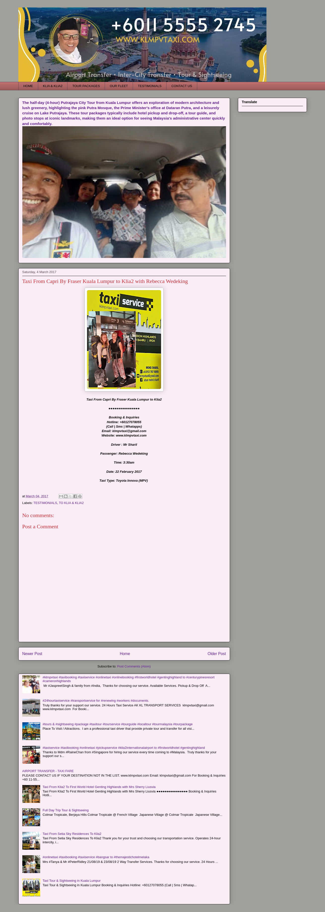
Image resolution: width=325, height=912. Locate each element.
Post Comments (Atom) (134, 666)
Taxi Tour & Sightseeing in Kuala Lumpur (72, 880)
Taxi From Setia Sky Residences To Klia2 (72, 834)
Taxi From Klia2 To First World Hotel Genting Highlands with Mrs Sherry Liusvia (99, 787)
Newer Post (32, 654)
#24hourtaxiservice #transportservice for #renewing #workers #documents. (96, 700)
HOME (28, 86)
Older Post (217, 654)
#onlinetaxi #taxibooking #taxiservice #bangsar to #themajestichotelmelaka (96, 857)
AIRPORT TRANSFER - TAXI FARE (48, 771)
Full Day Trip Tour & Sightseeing (66, 810)
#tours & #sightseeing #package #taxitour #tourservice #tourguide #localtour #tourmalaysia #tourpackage (118, 724)
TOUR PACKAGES (86, 86)
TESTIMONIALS (150, 86)
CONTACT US (181, 86)
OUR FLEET (119, 86)
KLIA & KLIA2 (53, 86)
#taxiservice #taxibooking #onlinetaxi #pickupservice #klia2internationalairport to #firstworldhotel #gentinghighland (124, 748)
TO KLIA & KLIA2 (71, 503)
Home (125, 654)
